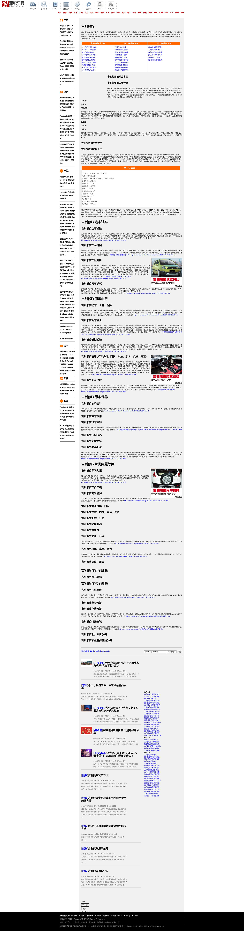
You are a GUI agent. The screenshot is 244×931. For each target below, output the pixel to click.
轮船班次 (71, 154)
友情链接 (76, 922)
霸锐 (61, 317)
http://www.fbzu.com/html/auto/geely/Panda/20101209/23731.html (148, 616)
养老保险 (63, 144)
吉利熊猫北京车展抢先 (151, 731)
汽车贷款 (63, 116)
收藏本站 (108, 922)
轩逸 (64, 214)
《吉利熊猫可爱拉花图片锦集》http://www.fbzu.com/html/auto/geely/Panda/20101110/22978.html (149, 430)
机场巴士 (68, 160)
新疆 (71, 367)
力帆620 (70, 276)
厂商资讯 (99, 662)
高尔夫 (62, 211)
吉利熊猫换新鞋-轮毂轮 (152, 705)
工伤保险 (68, 147)
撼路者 (98, 730)
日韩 (65, 13)
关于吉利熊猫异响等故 (151, 707)
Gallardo (69, 329)
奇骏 (64, 295)
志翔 (66, 242)
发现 (71, 298)
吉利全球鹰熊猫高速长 (151, 778)
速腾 (71, 211)
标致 (75, 13)
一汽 (155, 13)
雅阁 (71, 245)
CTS (61, 280)
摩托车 (119, 916)
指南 (64, 401)
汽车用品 (69, 116)
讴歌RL (62, 283)
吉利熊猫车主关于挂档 (151, 727)
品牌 (64, 20)
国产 (59, 13)
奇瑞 (134, 13)
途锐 (66, 305)
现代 (118, 13)
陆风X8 (70, 292)
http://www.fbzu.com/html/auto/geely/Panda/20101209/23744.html (114, 375)
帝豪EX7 (66, 317)
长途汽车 (66, 151)
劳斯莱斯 (68, 81)
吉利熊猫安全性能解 (89, 47)
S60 (64, 280)
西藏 (68, 367)
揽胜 (68, 298)
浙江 (66, 355)
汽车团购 (63, 420)
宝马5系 (70, 273)
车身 (61, 390)
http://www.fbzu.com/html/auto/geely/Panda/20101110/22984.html (156, 315)
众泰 (69, 35)
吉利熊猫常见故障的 (89, 57)
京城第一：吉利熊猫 (89, 50)
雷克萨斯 (65, 69)
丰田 (102, 13)
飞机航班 (65, 154)
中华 (161, 13)
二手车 (67, 132)
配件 (64, 378)
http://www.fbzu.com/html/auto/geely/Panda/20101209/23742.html (126, 411)
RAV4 (72, 301)
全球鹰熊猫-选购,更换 (151, 770)
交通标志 (71, 126)
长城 (139, 13)
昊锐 (65, 276)
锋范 (69, 227)
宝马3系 (68, 261)
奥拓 (68, 177)
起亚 (123, 13)
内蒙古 (65, 351)
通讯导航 (66, 384)
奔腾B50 (65, 220)
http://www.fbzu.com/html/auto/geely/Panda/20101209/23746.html (103, 240)
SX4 (64, 199)
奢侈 (182, 13)
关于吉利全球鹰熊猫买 (151, 794)
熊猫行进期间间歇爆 (121, 52)
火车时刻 (63, 157)
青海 (64, 374)
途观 (69, 305)
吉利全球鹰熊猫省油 (121, 67)
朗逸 (64, 204)
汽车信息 (65, 107)
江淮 (61, 35)
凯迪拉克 (66, 54)
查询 (64, 92)
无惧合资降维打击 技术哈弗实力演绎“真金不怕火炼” (116, 664)
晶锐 (66, 195)
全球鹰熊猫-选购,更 (121, 65)
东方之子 (63, 255)
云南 (68, 364)
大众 (81, 13)
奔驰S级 (68, 283)
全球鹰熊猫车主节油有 (151, 765)
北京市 (70, 371)
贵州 (66, 371)
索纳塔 (62, 242)
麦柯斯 (70, 338)
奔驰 (64, 44)
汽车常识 (82, 916)
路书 (64, 345)
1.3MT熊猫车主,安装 (89, 67)
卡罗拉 (67, 211)
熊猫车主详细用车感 (121, 70)
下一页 (85, 905)
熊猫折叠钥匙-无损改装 (152, 709)
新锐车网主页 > (65, 916)
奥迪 (71, 41)
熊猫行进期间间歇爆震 (151, 759)
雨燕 (63, 195)
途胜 (65, 311)
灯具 (71, 384)
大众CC (65, 239)
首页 (61, 922)
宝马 (61, 44)
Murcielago (64, 333)
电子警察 (63, 98)
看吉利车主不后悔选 (121, 62)
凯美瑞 (67, 245)
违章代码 (69, 98)
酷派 (69, 333)
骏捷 (70, 230)
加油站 (62, 135)
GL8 (61, 338)
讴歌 (71, 63)
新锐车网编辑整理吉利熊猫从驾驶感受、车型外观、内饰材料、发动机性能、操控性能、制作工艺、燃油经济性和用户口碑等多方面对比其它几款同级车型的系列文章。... (104, 786)
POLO (62, 192)
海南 (70, 358)
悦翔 (61, 208)
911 (64, 329)
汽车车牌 (63, 129)
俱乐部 (62, 438)
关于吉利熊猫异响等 (89, 62)
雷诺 (68, 41)
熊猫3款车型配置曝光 (151, 718)
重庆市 (62, 371)
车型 (64, 170)
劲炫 (63, 314)
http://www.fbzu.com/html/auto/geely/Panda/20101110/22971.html (141, 629)
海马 (64, 29)
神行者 (62, 301)
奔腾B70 (66, 248)
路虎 (68, 44)
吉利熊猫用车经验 (121, 57)
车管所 (67, 135)
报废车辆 (68, 101)
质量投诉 (66, 414)
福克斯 (72, 214)
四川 (71, 364)
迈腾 (61, 239)
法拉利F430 (64, 326)
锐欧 (66, 227)
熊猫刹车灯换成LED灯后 (152, 781)
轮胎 (61, 384)
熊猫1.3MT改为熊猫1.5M (152, 735)
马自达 (62, 66)
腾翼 (61, 204)
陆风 (68, 32)
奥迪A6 (64, 273)
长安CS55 (100, 752)
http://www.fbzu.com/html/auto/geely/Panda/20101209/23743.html (103, 351)
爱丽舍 (65, 217)
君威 (71, 248)
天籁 (61, 248)
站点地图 (100, 922)
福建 (63, 355)
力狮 (67, 270)
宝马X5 (64, 308)
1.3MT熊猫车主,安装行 (152, 711)
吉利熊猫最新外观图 (89, 55)
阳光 (73, 227)
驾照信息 (66, 104)
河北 (68, 361)
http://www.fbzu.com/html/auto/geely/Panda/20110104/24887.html (148, 293)
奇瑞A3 (64, 233)
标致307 (66, 208)
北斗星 (65, 180)
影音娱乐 (66, 390)
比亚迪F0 (63, 177)
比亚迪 (166, 12)
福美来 (68, 223)
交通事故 (63, 110)
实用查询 (106, 916)
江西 (61, 364)
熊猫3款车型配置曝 (154, 47)
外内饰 (72, 390)
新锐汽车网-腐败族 (87, 651)
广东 (70, 355)
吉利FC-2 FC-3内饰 (155, 57)
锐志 (63, 245)
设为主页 (116, 922)
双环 (64, 32)
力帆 (61, 32)
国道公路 (65, 126)
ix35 (68, 311)
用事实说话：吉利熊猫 (151, 776)
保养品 (64, 387)
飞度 (69, 192)
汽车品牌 (98, 651)
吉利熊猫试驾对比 (121, 47)
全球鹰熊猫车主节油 (121, 60)
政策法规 (71, 417)
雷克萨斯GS (70, 280)
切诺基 (64, 298)
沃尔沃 (70, 47)
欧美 (70, 13)
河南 (63, 358)
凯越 (68, 214)
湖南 (66, 358)
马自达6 (67, 252)
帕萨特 (71, 239)
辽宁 (61, 367)
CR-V (67, 314)
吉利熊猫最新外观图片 (151, 701)
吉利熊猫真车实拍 (88, 52)
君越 (69, 242)
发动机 (69, 387)
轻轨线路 (69, 157)
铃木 (129, 13)
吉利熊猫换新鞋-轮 (88, 60)
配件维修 (90, 916)
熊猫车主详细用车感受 (151, 774)
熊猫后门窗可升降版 (155, 55)
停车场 (72, 132)
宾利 (62, 81)
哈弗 (61, 292)
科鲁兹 (71, 208)
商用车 (126, 916)
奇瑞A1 (70, 180)
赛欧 (65, 192)
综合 (73, 387)
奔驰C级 (62, 261)
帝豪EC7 (63, 223)
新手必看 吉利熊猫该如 (152, 720)
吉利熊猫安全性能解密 (151, 694)
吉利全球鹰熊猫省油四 (151, 772)
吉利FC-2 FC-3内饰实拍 (152, 722)
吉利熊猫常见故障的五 (151, 703)
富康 (69, 217)
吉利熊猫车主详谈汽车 (151, 724)
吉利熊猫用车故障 (121, 55)
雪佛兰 (97, 12)
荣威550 (62, 264)
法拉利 (62, 75)
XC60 (69, 295)
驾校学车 (69, 407)
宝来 (72, 223)
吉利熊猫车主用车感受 (151, 733)
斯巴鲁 (67, 66)
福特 (91, 13)
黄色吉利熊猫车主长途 (151, 716)
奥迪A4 (68, 264)
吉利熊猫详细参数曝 (155, 52)
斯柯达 (65, 51)
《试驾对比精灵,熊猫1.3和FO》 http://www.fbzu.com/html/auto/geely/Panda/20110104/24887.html (142, 255)
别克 (86, 13)
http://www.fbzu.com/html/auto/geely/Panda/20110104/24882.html (146, 501)
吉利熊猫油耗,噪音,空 (151, 714)
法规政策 (69, 129)
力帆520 (66, 230)
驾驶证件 (65, 417)
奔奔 (69, 183)
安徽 (61, 351)
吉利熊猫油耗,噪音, (88, 70)
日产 (113, 13)
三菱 (61, 63)
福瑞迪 (71, 220)
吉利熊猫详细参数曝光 (151, 748)
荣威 (71, 32)
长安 (150, 13)
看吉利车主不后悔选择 (151, 768)
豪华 (177, 13)
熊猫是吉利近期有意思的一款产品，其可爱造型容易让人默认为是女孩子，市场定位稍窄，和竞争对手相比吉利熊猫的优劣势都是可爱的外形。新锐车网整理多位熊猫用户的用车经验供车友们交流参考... (104, 882)
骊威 (70, 195)
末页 (84, 909)
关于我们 (68, 922)
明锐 (61, 230)
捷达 (61, 217)
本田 (107, 13)
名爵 (71, 29)
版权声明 (92, 922)
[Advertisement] (94, 85)
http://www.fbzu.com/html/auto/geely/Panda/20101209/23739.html (103, 482)
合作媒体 (84, 922)
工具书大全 (134, 916)
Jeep (70, 51)
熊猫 (65, 183)
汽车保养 (63, 407)
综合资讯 (68, 410)
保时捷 (67, 75)
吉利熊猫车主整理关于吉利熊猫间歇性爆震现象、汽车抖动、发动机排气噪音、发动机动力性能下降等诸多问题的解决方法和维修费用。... (104, 859)
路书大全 (98, 916)
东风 (84, 685)
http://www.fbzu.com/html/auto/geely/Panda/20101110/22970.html (133, 597)
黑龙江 (64, 361)
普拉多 (62, 305)
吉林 (64, 367)
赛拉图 (62, 227)
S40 (73, 261)
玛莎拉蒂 (65, 78)
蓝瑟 (72, 252)
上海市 (70, 351)
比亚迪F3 (70, 204)
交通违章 (68, 119)
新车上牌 (71, 107)
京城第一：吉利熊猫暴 (151, 696)
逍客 (61, 295)
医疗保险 (69, 144)
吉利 (145, 13)
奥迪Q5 (69, 308)
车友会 (113, 916)
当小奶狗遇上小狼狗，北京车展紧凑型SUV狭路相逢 (115, 709)
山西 (71, 361)
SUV (171, 13)
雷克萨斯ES (68, 267)
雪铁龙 (65, 47)
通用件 (62, 394)
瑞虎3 (71, 314)
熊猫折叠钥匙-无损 (88, 65)
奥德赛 (65, 338)
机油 (66, 394)
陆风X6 (65, 292)
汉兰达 (67, 301)
